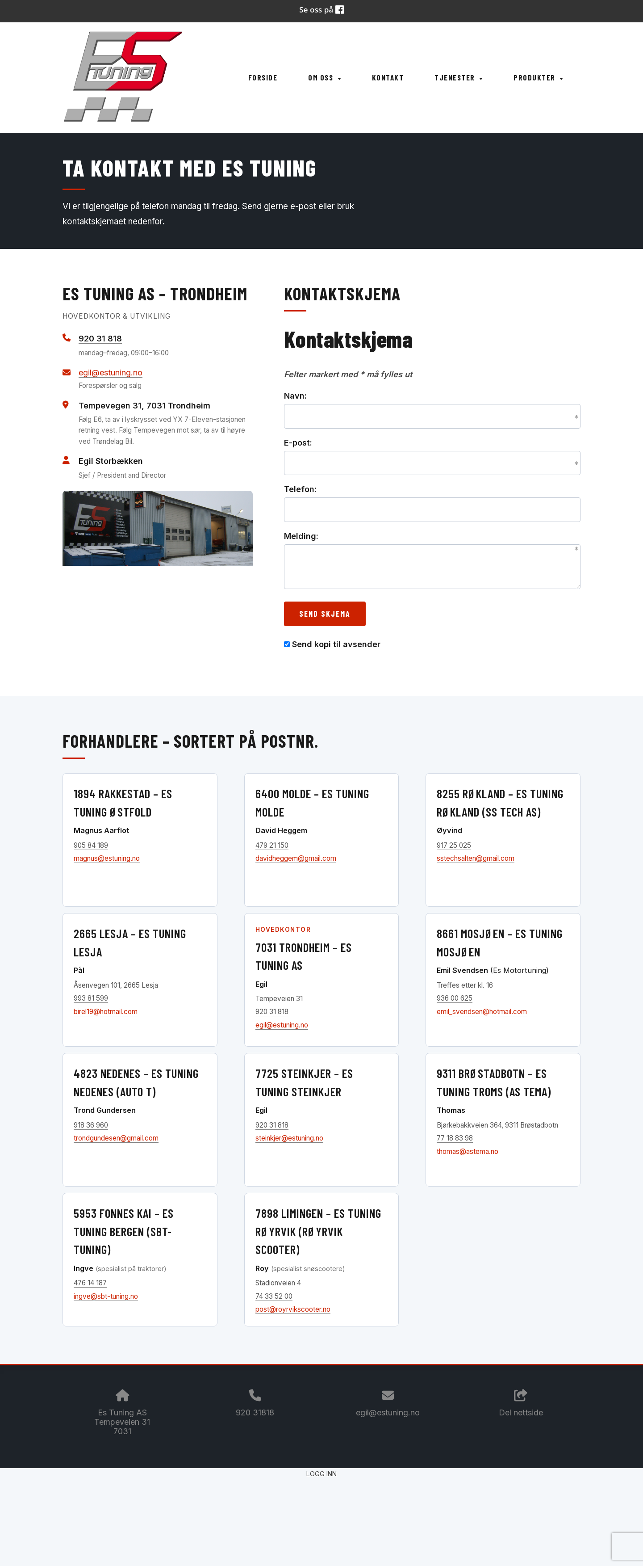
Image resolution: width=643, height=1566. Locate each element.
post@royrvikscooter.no (292, 1309)
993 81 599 (91, 998)
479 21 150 (271, 845)
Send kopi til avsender (336, 644)
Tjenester (458, 77)
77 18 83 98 (455, 1138)
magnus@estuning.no (107, 858)
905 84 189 (91, 845)
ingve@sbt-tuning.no (106, 1296)
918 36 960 (91, 1125)
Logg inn (321, 1474)
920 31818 (255, 1412)
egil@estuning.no (110, 372)
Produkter (538, 77)
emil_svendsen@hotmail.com (482, 1011)
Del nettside (521, 1403)
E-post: (298, 442)
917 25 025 (454, 845)
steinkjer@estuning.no (289, 1138)
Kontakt (388, 77)
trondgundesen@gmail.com (116, 1138)
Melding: (301, 536)
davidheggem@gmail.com (295, 858)
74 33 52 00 (273, 1296)
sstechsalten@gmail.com (475, 858)
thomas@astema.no (467, 1151)
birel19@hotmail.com (106, 1011)
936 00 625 (454, 998)
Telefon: (300, 489)
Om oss (324, 77)
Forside (263, 77)
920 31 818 (100, 338)
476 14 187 (90, 1283)
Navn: (295, 395)
